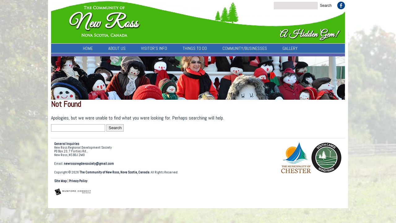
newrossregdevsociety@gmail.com (89, 164)
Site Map (60, 181)
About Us (117, 48)
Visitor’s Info (154, 48)
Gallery (290, 48)
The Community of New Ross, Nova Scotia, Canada (114, 172)
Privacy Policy (78, 181)
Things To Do (195, 48)
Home (88, 48)
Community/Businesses (244, 48)
